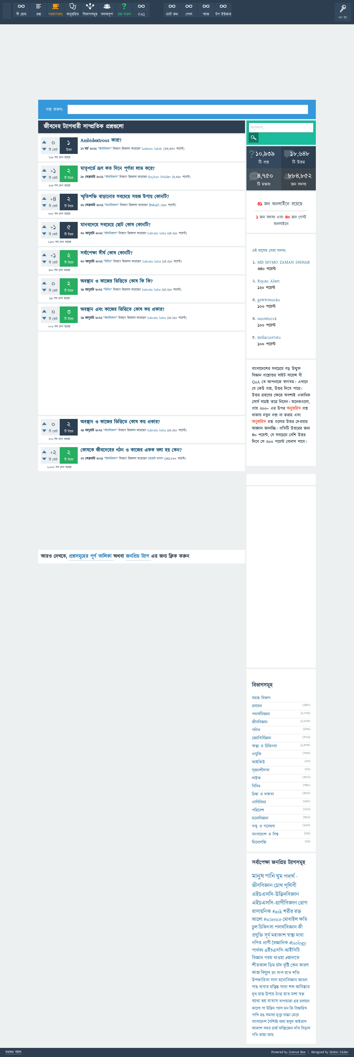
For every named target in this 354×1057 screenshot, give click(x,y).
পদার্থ (289, 876)
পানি (270, 876)
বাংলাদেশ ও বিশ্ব (265, 834)
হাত (286, 994)
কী (300, 927)
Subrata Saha (156, 233)
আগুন (303, 980)
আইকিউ (258, 762)
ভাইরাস (300, 1022)
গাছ (255, 987)
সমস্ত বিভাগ (261, 698)
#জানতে (292, 957)
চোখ (278, 886)
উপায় (269, 994)
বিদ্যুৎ (265, 972)
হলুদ (290, 1022)
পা (263, 1008)
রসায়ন (304, 1001)
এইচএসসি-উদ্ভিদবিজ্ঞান (275, 894)
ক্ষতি (303, 919)
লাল (274, 980)
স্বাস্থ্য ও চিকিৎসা (264, 746)
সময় (267, 1028)
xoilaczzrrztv (269, 337)
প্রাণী (267, 943)
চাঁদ (279, 965)
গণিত (256, 730)
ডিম (271, 965)
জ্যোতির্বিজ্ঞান (261, 738)
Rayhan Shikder (159, 177)
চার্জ (275, 1028)
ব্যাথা (256, 1001)
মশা (294, 994)
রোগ (303, 903)
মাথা (300, 935)
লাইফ (256, 778)
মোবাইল (290, 919)
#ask (277, 912)
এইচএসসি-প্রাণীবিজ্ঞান (274, 903)
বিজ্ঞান (257, 957)
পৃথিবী (290, 886)
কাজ (256, 972)
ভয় (263, 1001)
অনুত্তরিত (73, 14)
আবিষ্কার (303, 987)
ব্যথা (282, 1022)
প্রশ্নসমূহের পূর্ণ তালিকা (91, 556)
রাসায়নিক (261, 912)
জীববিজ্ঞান (104, 148)
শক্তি (296, 973)
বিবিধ (108, 261)
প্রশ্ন (38, 14)
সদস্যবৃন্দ (107, 14)
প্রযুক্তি (256, 754)
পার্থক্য (257, 950)
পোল (189, 14)
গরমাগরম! (55, 14)
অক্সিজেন (286, 1028)
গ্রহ (295, 1001)
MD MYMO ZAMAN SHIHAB (283, 262)
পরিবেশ (258, 810)
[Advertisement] (177, 58)
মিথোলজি (259, 842)
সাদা (284, 987)
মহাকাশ (278, 935)
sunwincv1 (267, 319)
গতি (255, 1035)
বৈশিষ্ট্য (273, 1022)
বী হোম (21, 14)
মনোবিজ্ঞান (112, 205)
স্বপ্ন (301, 994)
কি (291, 1008)
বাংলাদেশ (259, 1022)
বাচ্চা (286, 1015)
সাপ (280, 973)
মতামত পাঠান (13, 1052)
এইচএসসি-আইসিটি (282, 950)
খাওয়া (279, 957)
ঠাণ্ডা (278, 994)
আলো (257, 919)
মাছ (261, 994)
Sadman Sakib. (152, 148)
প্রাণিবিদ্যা (259, 802)
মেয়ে (295, 1015)
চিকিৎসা (266, 927)
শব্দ (292, 987)
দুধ (254, 994)
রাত (288, 973)
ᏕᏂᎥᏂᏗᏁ (154, 205)
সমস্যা (270, 1015)
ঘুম (279, 876)
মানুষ (258, 876)
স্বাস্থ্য (291, 935)
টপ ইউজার (223, 14)
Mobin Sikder (339, 1052)
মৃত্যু (279, 1015)
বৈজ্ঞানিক (280, 943)
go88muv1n (268, 300)
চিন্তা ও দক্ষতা (263, 794)
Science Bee (297, 1052)
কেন (294, 965)
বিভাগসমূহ (90, 14)
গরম (268, 957)
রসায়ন (257, 706)
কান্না (262, 1035)
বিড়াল (305, 1028)
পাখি (255, 1015)
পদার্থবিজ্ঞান (261, 714)
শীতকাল (259, 965)
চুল (254, 927)
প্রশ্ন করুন (124, 14)
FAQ (141, 14)
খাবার (264, 987)
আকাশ (257, 1028)
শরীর (288, 912)
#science (273, 919)
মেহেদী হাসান (155, 458)
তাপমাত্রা (285, 1001)
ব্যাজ (206, 14)
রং (274, 973)
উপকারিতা (261, 980)
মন (286, 1008)
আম (270, 1035)
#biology (297, 943)
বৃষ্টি (286, 965)
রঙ (262, 1015)
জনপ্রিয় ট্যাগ (138, 556)
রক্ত (297, 912)
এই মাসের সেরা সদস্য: (269, 251)
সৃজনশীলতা (260, 770)
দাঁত (297, 1028)
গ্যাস (279, 1008)
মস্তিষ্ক (274, 987)
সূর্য (267, 935)
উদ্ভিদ (270, 1008)
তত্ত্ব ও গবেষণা (263, 826)
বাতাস (272, 1001)
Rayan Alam (268, 281)
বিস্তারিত (301, 1008)
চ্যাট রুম (172, 14)
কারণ (304, 965)
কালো (256, 1008)
